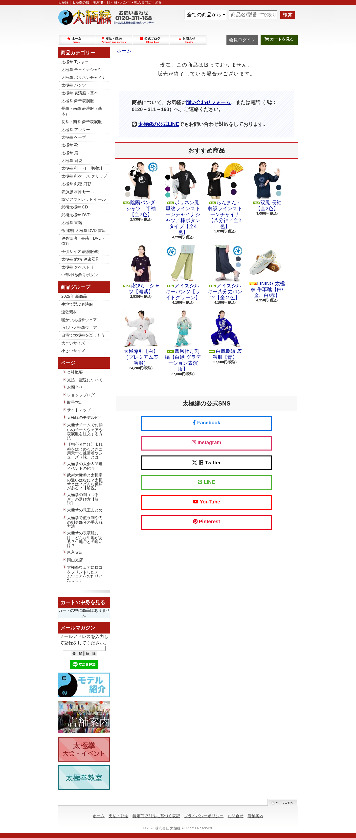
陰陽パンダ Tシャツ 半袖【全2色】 (140, 189)
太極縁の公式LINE (158, 124)
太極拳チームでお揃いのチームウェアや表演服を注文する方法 (85, 431)
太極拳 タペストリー (79, 267)
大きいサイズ (73, 343)
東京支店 (75, 552)
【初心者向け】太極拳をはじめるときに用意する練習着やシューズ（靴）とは (85, 450)
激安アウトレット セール (83, 199)
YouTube (206, 501)
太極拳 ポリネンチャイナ (83, 77)
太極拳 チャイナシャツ (81, 70)
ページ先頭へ (282, 802)
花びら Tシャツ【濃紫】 (140, 269)
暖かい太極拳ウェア (79, 320)
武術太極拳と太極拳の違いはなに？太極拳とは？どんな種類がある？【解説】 (85, 481)
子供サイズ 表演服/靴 (80, 251)
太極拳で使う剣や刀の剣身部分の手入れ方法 (85, 522)
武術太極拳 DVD (75, 215)
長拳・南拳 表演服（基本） (81, 111)
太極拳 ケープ (73, 137)
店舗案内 (255, 816)
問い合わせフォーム (208, 102)
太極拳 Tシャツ (75, 62)
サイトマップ (79, 410)
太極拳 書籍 (71, 223)
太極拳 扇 (69, 153)
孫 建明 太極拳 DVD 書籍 (83, 230)
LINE (206, 482)
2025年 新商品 (74, 296)
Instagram (206, 442)
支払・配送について (114, 40)
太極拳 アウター (75, 130)
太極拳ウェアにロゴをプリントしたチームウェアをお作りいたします (85, 573)
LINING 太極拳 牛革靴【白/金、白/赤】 (267, 271)
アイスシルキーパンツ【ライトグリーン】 (182, 272)
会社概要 (75, 372)
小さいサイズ (73, 351)
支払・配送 (118, 816)
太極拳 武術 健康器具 (80, 259)
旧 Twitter (206, 462)
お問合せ (188, 40)
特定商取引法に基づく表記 (156, 816)
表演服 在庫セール (77, 192)
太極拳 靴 (69, 145)
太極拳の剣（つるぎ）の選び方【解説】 (83, 499)
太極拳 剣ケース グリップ (84, 176)
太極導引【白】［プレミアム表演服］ (140, 338)
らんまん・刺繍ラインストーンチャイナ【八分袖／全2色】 (225, 195)
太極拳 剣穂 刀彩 (76, 184)
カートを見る (279, 39)
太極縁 (175, 828)
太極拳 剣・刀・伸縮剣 (81, 168)
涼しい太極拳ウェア (79, 327)
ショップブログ (151, 40)
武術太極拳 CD (74, 207)
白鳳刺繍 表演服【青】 (225, 335)
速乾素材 (69, 312)
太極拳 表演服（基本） (81, 93)
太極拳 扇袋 (71, 161)
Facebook (206, 422)
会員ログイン (242, 39)
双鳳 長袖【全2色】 (267, 186)
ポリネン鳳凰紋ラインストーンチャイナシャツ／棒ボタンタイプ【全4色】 (182, 198)
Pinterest (206, 521)
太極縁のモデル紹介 (85, 417)
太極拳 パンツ (73, 85)
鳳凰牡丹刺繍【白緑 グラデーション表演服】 (182, 341)
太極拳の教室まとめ (85, 510)
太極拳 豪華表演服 (77, 101)
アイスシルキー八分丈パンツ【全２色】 (225, 272)
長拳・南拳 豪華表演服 (81, 122)
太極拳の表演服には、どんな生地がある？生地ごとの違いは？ (85, 539)
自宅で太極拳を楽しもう (83, 335)
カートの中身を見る (83, 602)
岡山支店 (75, 560)
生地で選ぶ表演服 (77, 304)
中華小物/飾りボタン (79, 275)
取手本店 (75, 402)
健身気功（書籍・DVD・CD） (83, 241)
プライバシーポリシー (203, 816)
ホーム (76, 40)
